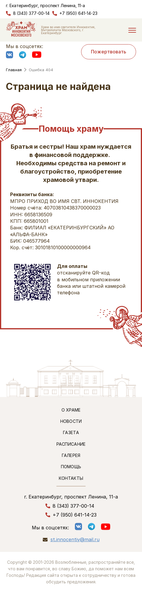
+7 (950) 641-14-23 (78, 13)
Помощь (71, 466)
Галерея (71, 455)
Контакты (71, 478)
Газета (71, 432)
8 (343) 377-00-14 (31, 13)
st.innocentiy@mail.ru (75, 539)
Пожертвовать (108, 52)
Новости (71, 421)
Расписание (71, 444)
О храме (71, 409)
